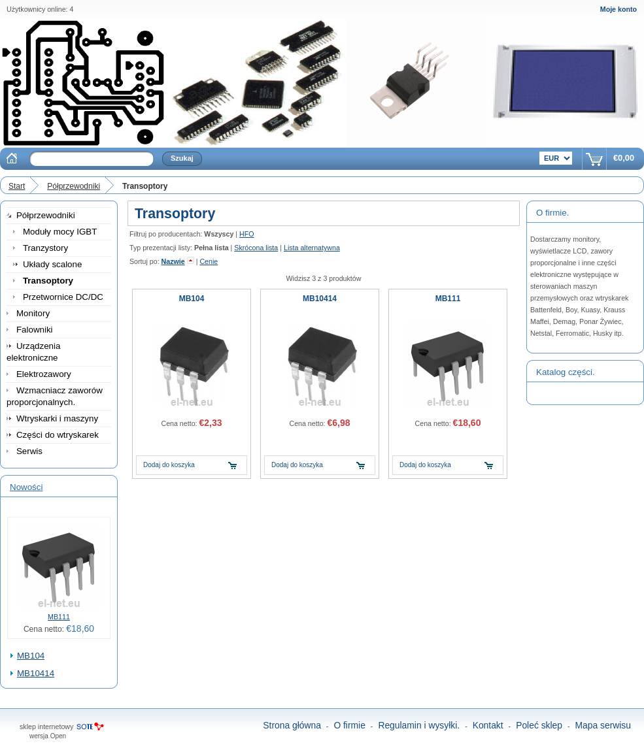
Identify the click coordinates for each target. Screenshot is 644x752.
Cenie (208, 261)
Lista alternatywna (312, 248)
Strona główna (292, 725)
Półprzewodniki (73, 186)
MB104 (30, 656)
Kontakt (488, 725)
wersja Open (47, 736)
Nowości (26, 487)
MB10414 (35, 673)
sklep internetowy (46, 726)
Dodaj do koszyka (169, 464)
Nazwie (173, 261)
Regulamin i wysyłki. (419, 725)
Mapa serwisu (603, 725)
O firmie (349, 725)
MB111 (59, 617)
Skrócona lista (256, 248)
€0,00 (623, 158)
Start (16, 186)
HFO (246, 234)
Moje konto (618, 9)
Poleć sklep (539, 725)
